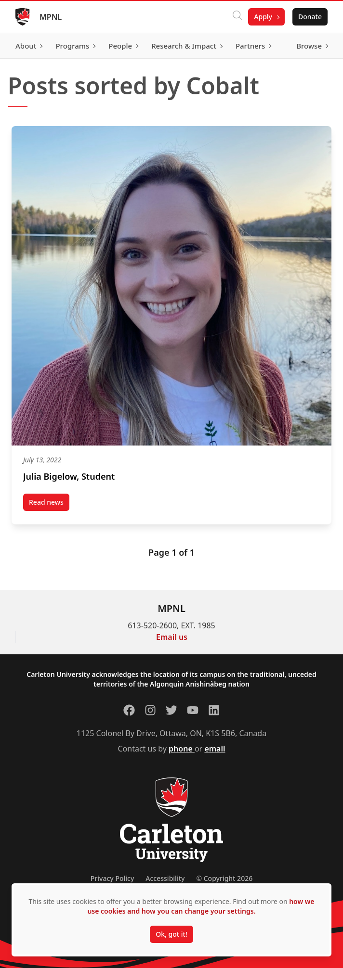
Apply (263, 16)
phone (182, 748)
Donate (310, 16)
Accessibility (165, 878)
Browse (309, 46)
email (214, 748)
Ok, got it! (171, 934)
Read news (49, 504)
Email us (171, 637)
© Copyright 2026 (224, 878)
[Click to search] (237, 16)
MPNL (51, 17)
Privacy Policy (112, 878)
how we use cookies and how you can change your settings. (200, 906)
